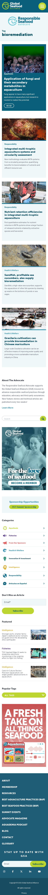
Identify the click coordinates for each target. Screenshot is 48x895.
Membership (9, 787)
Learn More (7, 408)
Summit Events (11, 812)
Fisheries (6, 648)
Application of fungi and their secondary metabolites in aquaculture (22, 84)
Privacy (24, 893)
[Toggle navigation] (42, 6)
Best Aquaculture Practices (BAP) (23, 799)
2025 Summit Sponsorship (24, 506)
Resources (9, 793)
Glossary (8, 843)
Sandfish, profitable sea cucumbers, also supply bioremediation (19, 278)
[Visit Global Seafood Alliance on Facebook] (15, 871)
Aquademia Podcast (14, 824)
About (6, 780)
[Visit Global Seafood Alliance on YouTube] (41, 871)
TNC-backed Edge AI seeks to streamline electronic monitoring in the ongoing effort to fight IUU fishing (14, 655)
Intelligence (7, 630)
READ (9, 105)
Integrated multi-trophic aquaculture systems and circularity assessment (19, 151)
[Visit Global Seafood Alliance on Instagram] (6, 871)
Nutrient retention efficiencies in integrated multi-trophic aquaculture (23, 215)
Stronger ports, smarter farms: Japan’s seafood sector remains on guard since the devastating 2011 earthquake (15, 637)
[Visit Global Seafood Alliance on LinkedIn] (32, 871)
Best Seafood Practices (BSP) (20, 805)
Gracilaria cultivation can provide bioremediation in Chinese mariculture (20, 341)
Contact (7, 837)
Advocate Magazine (14, 818)
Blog (5, 831)
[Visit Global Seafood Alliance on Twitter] (23, 871)
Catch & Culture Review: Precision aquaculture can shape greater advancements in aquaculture (14, 674)
